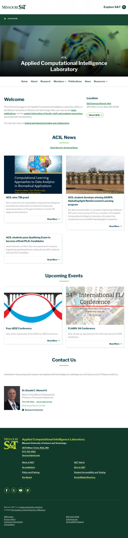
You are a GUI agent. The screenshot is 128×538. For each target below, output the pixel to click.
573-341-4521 (28, 402)
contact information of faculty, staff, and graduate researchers (53, 113)
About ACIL (94, 115)
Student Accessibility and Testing (90, 472)
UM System (9, 517)
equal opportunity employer (31, 507)
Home (24, 81)
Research (45, 81)
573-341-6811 (29, 451)
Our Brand (27, 477)
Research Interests (34, 410)
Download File (33, 189)
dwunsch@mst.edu (44, 402)
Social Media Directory (85, 477)
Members (60, 82)
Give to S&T (79, 467)
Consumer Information (13, 522)
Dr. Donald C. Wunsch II (34, 390)
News (88, 81)
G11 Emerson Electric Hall (99, 103)
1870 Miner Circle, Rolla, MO (35, 448)
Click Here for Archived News (64, 147)
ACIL (64, 57)
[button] (124, 7)
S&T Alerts (79, 462)
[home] (14, 7)
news (73, 110)
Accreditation (28, 467)
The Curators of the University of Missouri (28, 510)
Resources (101, 82)
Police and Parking (31, 472)
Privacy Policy (10, 519)
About (34, 81)
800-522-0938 (72, 517)
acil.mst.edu (13, 18)
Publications (75, 81)
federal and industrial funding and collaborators (47, 123)
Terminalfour (9, 525)
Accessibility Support (75, 522)
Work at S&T (28, 462)
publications (10, 113)
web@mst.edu (72, 519)
